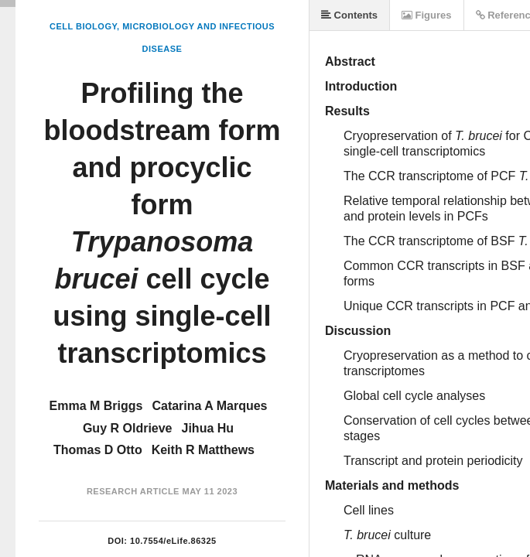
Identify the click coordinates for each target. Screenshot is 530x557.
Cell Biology (83, 26)
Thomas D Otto (97, 449)
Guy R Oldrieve (128, 428)
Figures (427, 15)
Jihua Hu (208, 428)
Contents (349, 15)
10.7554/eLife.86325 (173, 540)
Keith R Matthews (203, 449)
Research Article (133, 491)
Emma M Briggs (96, 405)
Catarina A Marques (209, 405)
